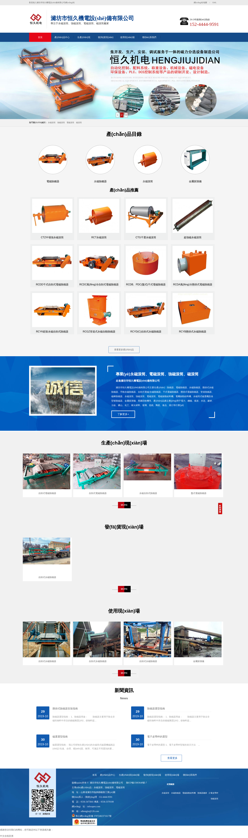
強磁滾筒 (61, 122)
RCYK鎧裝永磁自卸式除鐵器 (52, 331)
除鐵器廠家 (202, 793)
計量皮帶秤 (213, 793)
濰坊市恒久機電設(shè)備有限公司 (106, 783)
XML (214, 2)
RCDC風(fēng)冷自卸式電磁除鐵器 (99, 284)
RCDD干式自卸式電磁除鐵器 (52, 284)
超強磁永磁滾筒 (193, 237)
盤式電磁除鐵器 (198, 493)
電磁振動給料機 (189, 793)
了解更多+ (123, 414)
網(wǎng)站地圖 (200, 2)
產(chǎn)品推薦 (124, 190)
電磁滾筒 (70, 122)
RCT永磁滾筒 (99, 237)
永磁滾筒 (52, 122)
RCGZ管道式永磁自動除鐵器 (99, 331)
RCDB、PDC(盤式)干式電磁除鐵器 (146, 284)
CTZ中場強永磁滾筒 (52, 237)
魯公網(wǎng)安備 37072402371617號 (93, 816)
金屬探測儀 (198, 661)
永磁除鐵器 (176, 793)
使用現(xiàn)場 (127, 37)
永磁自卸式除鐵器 (148, 493)
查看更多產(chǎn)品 (124, 349)
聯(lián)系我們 (149, 37)
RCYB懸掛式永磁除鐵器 (192, 331)
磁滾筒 (79, 122)
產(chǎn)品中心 (62, 37)
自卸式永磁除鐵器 (47, 577)
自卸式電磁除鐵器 (47, 493)
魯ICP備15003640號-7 (136, 783)
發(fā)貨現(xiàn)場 (105, 39)
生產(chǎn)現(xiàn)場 (83, 39)
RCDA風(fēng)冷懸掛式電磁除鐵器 (192, 284)
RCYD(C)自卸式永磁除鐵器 (145, 331)
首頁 (40, 37)
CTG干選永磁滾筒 (146, 237)
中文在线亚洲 (6, 836)
